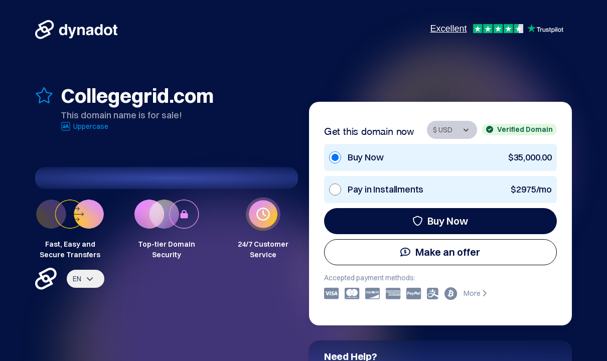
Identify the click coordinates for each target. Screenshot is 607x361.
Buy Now (440, 221)
